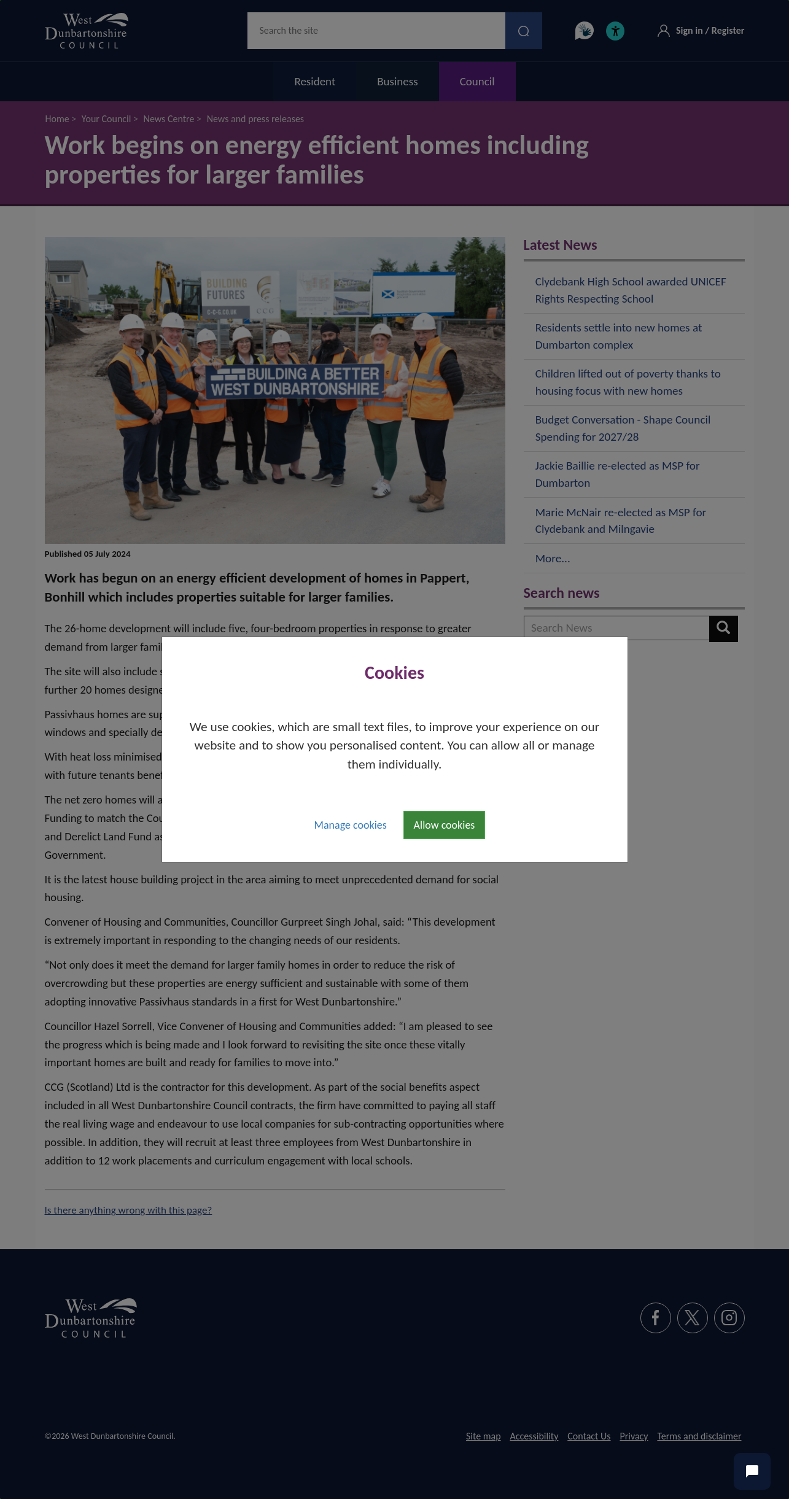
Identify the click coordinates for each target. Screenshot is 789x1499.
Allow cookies (444, 825)
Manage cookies (350, 825)
